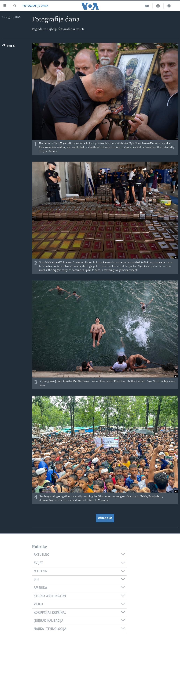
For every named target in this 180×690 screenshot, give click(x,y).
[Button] (8, 46)
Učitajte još (105, 518)
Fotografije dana (35, 6)
